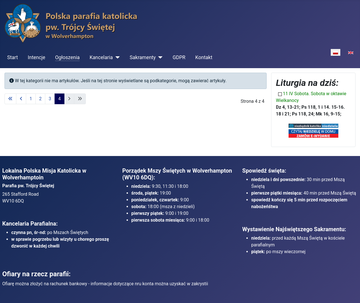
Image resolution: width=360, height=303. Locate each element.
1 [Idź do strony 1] (31, 98)
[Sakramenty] (159, 57)
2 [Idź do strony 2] (40, 98)
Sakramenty (143, 57)
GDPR (179, 57)
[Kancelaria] (116, 57)
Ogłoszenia (67, 57)
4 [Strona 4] (59, 98)
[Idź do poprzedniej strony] (21, 98)
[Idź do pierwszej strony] (10, 98)
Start (12, 57)
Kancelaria (101, 57)
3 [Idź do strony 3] (50, 98)
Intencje (36, 57)
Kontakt (203, 57)
